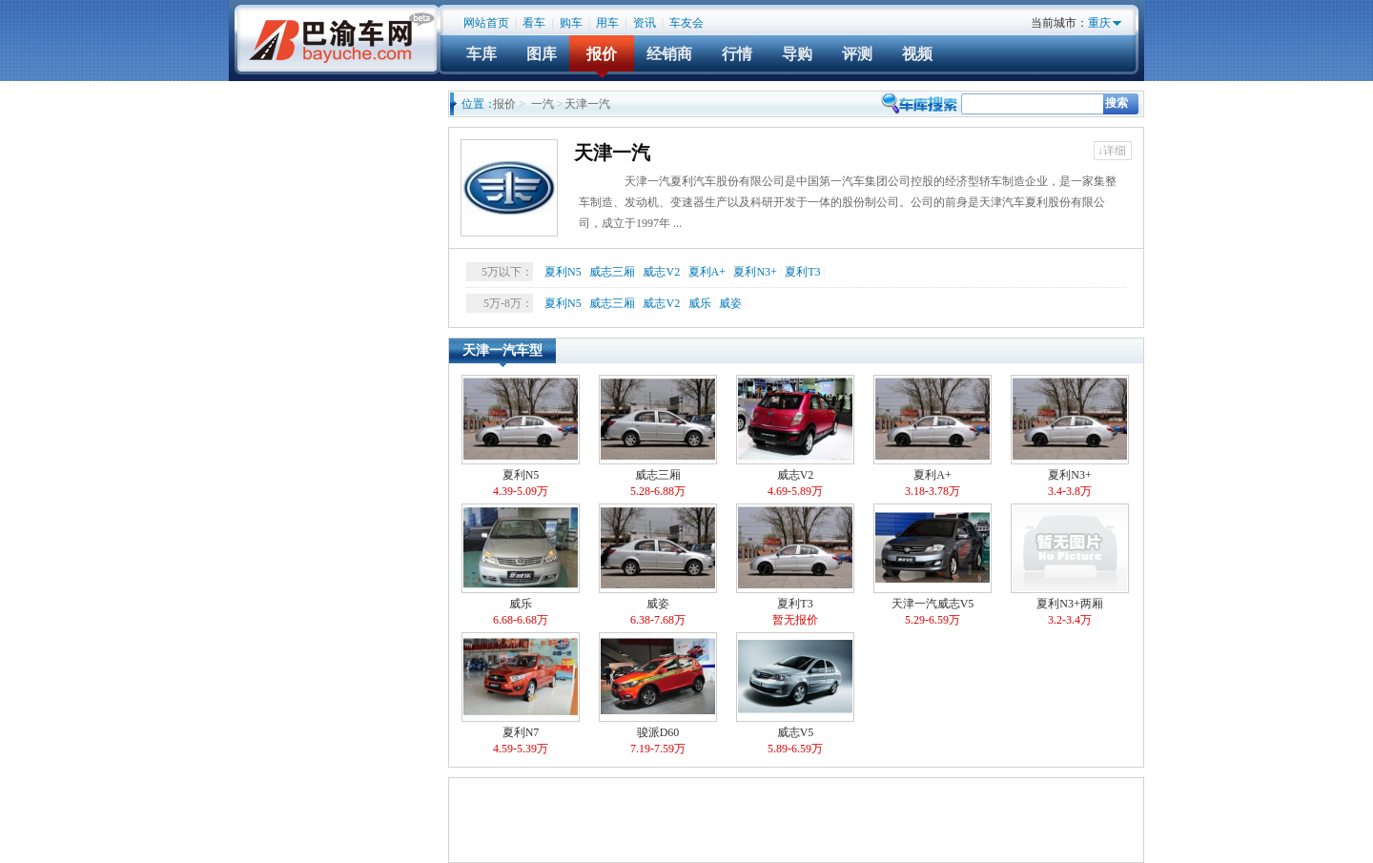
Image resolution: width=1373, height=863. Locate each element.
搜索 (1116, 103)
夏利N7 (520, 694)
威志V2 (661, 271)
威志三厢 (612, 271)
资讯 (644, 23)
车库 (481, 54)
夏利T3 (802, 271)
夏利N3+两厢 (1070, 565)
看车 (534, 23)
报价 (601, 54)
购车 (571, 23)
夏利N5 (563, 271)
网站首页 (486, 23)
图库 (541, 54)
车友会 (686, 23)
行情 (737, 54)
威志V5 (795, 694)
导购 (797, 54)
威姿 (730, 303)
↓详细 (1111, 150)
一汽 (542, 104)
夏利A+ (707, 271)
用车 (607, 23)
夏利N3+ (754, 271)
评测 (857, 54)
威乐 (699, 303)
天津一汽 (612, 152)
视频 (917, 54)
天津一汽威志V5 (932, 565)
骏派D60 (658, 694)
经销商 (669, 54)
